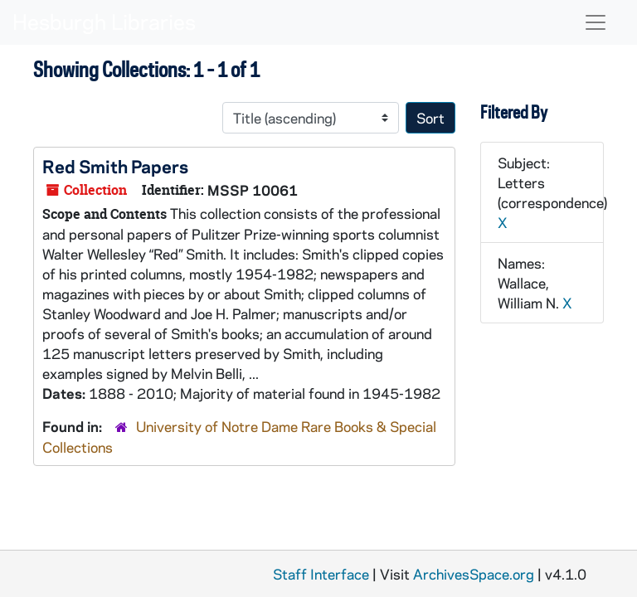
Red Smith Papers (115, 165)
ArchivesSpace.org (473, 574)
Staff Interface (321, 574)
